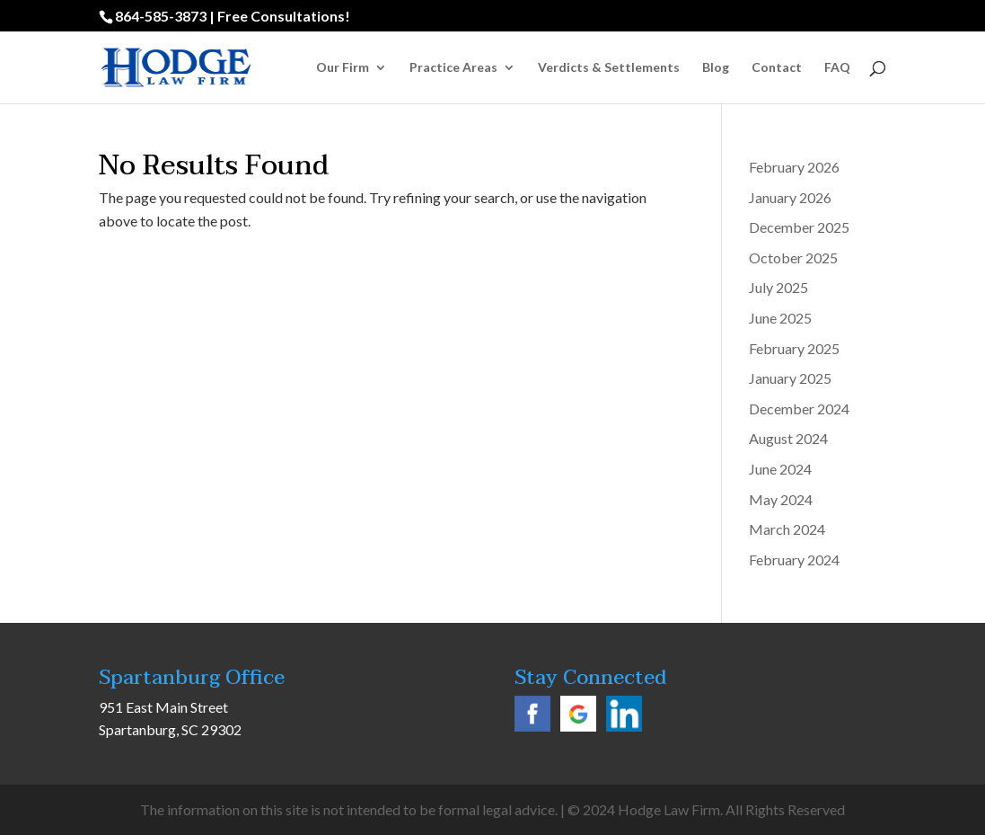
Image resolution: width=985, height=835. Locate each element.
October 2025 (793, 257)
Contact (777, 68)
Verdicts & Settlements (609, 68)
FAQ (837, 68)
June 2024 (780, 468)
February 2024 (794, 559)
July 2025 (778, 287)
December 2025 (799, 226)
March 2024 (787, 528)
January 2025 (790, 377)
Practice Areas (453, 68)
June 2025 (780, 317)
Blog (715, 68)
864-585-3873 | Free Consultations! (232, 15)
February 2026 (794, 166)
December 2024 (799, 408)
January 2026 (790, 197)
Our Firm (342, 68)
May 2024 (781, 499)
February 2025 (794, 348)
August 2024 (788, 438)
